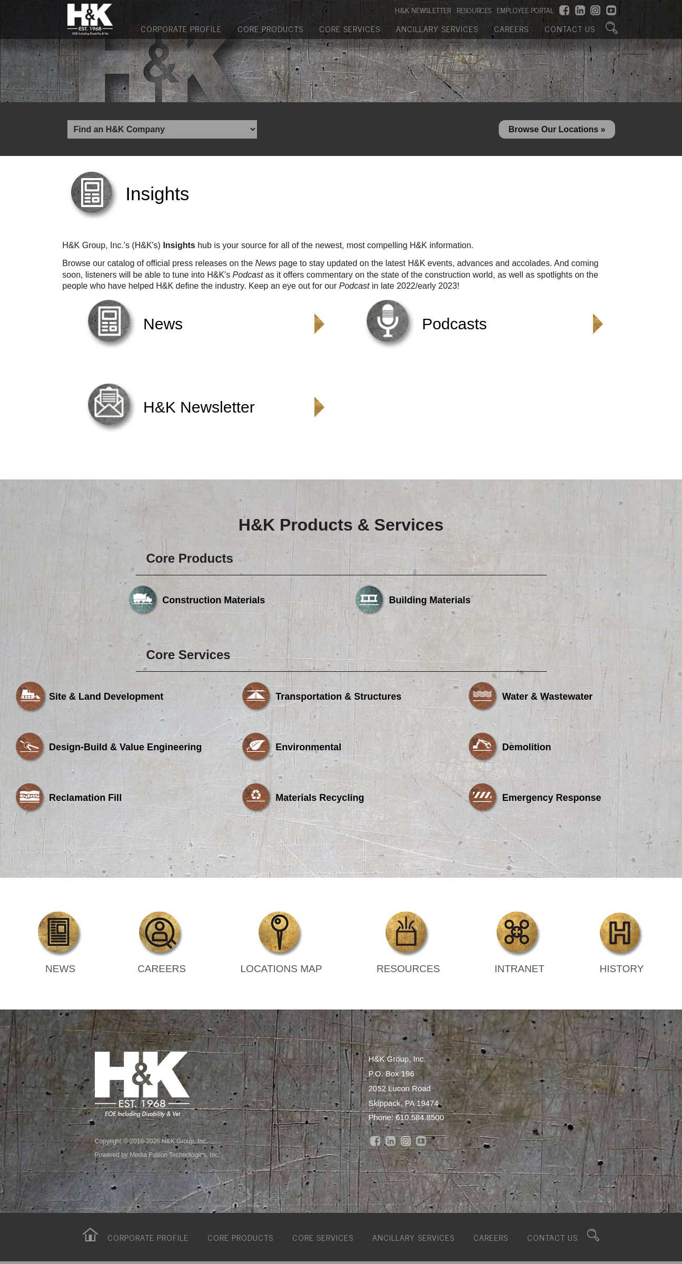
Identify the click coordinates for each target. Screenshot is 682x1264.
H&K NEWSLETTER (423, 11)
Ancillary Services (437, 28)
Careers (511, 28)
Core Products (270, 28)
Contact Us (570, 28)
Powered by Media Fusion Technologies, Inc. (157, 1156)
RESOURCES (474, 11)
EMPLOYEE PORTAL (525, 11)
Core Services (349, 28)
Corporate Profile (181, 28)
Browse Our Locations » (556, 129)
